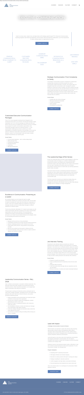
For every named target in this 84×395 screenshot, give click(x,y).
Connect (74, 5)
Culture (67, 5)
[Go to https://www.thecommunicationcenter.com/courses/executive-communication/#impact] (74, 63)
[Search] (79, 5)
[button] (42, 43)
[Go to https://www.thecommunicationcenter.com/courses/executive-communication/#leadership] (42, 64)
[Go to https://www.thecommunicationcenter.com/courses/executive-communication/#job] (74, 56)
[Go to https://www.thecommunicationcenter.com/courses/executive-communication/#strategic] (9, 59)
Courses (53, 5)
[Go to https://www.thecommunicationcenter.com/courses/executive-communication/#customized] (26, 59)
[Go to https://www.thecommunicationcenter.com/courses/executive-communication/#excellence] (58, 59)
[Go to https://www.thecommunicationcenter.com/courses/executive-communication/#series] (42, 56)
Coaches (60, 5)
